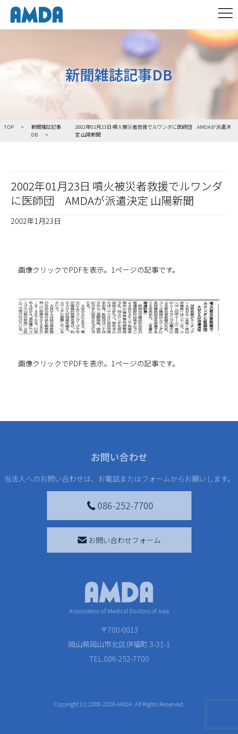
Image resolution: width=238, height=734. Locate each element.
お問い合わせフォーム (119, 540)
